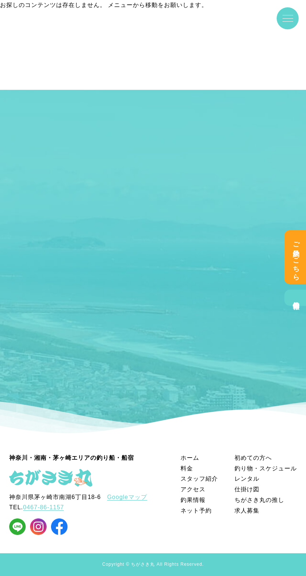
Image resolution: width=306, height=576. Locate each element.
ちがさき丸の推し (259, 500)
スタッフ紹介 (199, 479)
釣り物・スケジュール (265, 468)
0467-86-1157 (43, 507)
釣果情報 (296, 297)
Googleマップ (127, 497)
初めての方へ (253, 458)
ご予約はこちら (296, 257)
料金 (187, 468)
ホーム (190, 458)
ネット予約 (196, 510)
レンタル (246, 479)
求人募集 (246, 510)
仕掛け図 (246, 489)
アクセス (193, 489)
